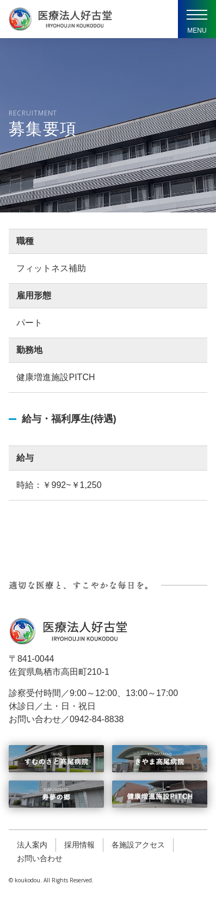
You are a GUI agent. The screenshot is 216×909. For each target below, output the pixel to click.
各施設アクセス (138, 844)
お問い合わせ (40, 858)
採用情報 (79, 844)
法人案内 (32, 844)
